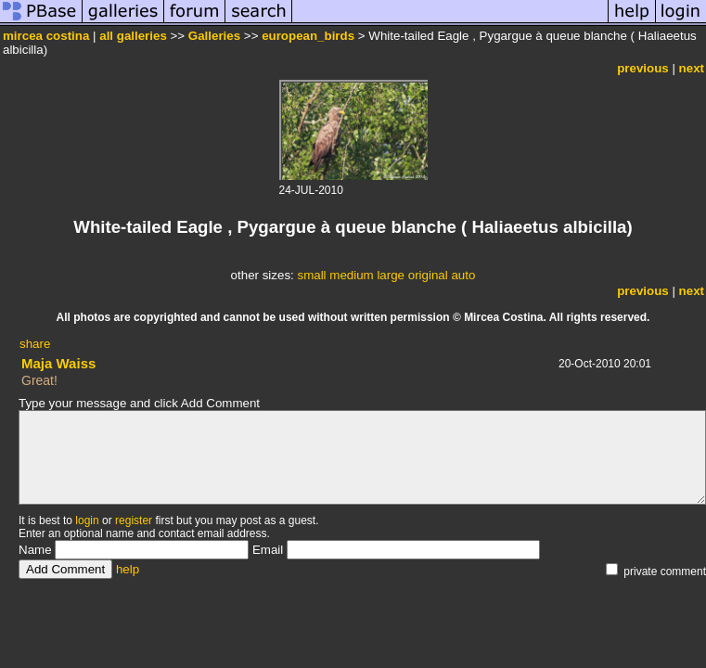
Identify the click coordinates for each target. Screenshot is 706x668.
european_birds (308, 36)
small (311, 275)
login (86, 520)
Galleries (214, 36)
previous (643, 68)
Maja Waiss (58, 363)
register (133, 520)
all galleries (133, 36)
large (390, 275)
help (127, 569)
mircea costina (46, 36)
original (428, 275)
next (691, 68)
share (34, 344)
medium (351, 275)
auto (463, 275)
